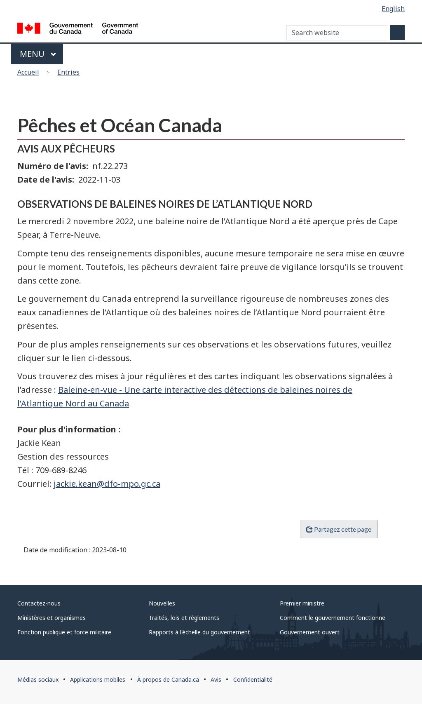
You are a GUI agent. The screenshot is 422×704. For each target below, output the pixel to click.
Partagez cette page (338, 529)
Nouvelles (162, 603)
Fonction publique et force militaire (64, 632)
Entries (68, 72)
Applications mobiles (97, 679)
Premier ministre (302, 603)
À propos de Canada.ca (168, 679)
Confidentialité (252, 679)
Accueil (28, 72)
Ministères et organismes (51, 618)
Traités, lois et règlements (184, 618)
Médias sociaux (38, 679)
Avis (216, 679)
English (393, 8)
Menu (38, 53)
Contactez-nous (39, 603)
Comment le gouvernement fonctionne (332, 618)
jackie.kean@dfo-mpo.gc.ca (107, 483)
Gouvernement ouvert (310, 632)
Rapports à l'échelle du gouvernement (199, 632)
